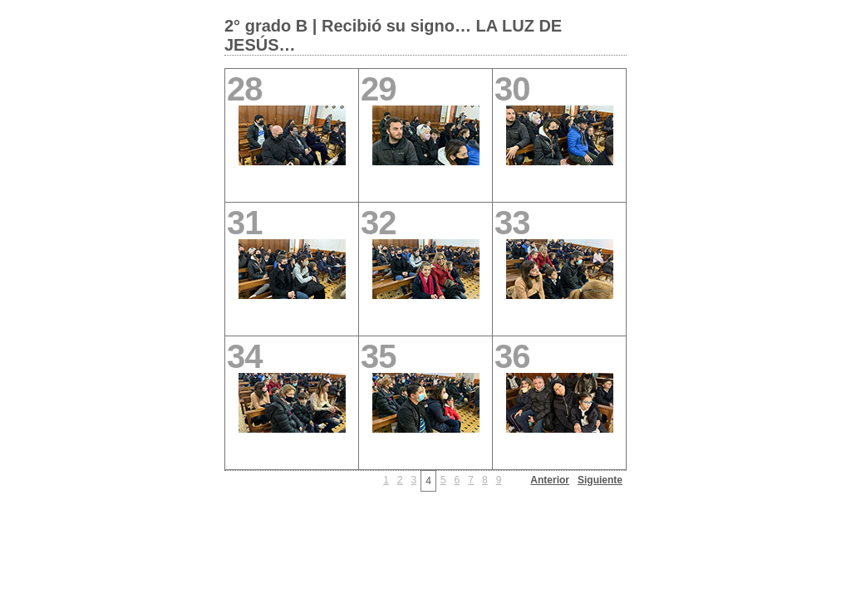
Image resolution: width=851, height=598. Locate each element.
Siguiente (600, 480)
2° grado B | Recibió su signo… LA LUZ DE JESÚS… (393, 35)
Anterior (549, 480)
